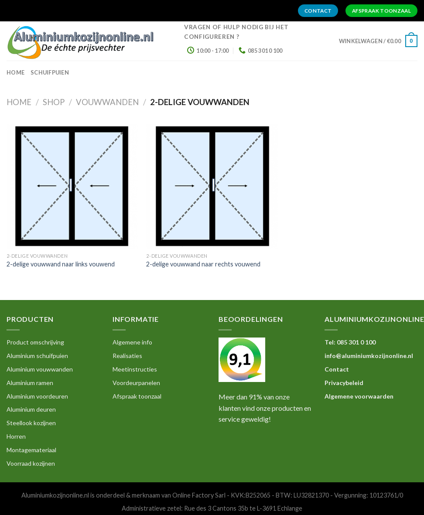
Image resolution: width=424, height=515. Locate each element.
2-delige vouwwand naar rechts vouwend (203, 264)
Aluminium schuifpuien (37, 355)
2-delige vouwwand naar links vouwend (61, 264)
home (15, 72)
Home (19, 102)
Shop (54, 102)
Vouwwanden (107, 102)
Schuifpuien (50, 72)
